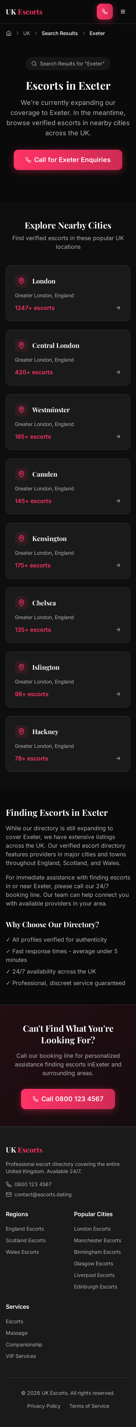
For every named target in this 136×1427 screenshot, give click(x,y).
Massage (17, 1333)
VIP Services (21, 1356)
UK (26, 33)
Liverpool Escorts (94, 1275)
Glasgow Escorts (93, 1263)
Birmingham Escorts (97, 1252)
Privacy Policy (44, 1406)
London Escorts (92, 1229)
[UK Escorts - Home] (24, 12)
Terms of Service (89, 1406)
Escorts (14, 1321)
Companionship (24, 1344)
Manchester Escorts (97, 1240)
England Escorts (25, 1229)
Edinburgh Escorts (95, 1286)
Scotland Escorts (26, 1240)
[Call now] (105, 12)
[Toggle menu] (123, 11)
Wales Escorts (22, 1252)
